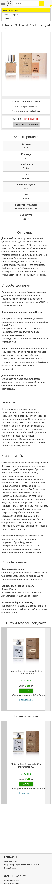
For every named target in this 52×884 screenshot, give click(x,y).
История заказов (11, 880)
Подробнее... (26, 700)
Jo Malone (34, 111)
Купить (26, 691)
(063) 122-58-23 (10, 861)
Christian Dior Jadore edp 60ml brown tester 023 (26, 765)
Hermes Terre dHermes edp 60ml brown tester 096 (26, 672)
